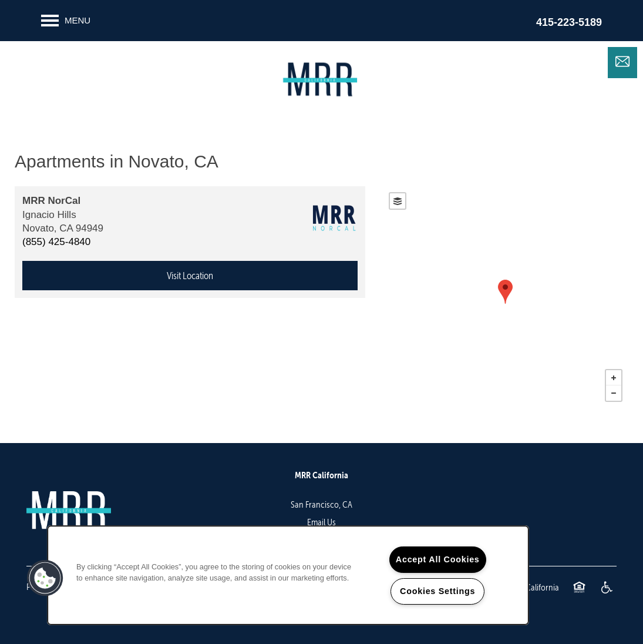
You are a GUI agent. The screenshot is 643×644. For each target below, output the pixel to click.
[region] (288, 575)
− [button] (613, 393)
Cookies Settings (437, 591)
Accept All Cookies (438, 559)
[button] (45, 578)
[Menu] (65, 20)
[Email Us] (622, 61)
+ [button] (613, 377)
